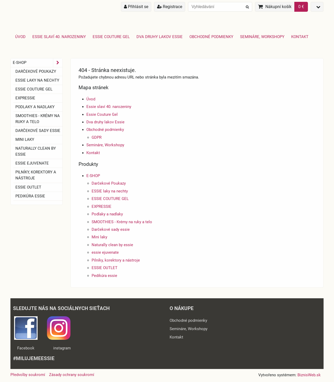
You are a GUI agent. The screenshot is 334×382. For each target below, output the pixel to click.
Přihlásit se (136, 6)
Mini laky (99, 237)
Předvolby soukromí (27, 374)
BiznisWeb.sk (309, 375)
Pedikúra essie (104, 275)
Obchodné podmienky (211, 36)
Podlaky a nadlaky (107, 214)
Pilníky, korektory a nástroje (116, 260)
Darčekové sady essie (111, 229)
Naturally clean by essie (112, 244)
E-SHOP (93, 175)
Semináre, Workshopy (262, 36)
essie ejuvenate (105, 252)
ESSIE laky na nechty (110, 191)
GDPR (97, 137)
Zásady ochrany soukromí (71, 374)
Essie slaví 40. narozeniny (59, 36)
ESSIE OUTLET (104, 267)
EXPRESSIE (101, 206)
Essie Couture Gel (111, 36)
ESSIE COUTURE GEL (110, 198)
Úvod (20, 36)
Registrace (169, 6)
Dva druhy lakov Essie (159, 36)
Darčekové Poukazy (109, 183)
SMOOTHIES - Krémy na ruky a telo (122, 222)
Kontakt (299, 36)
